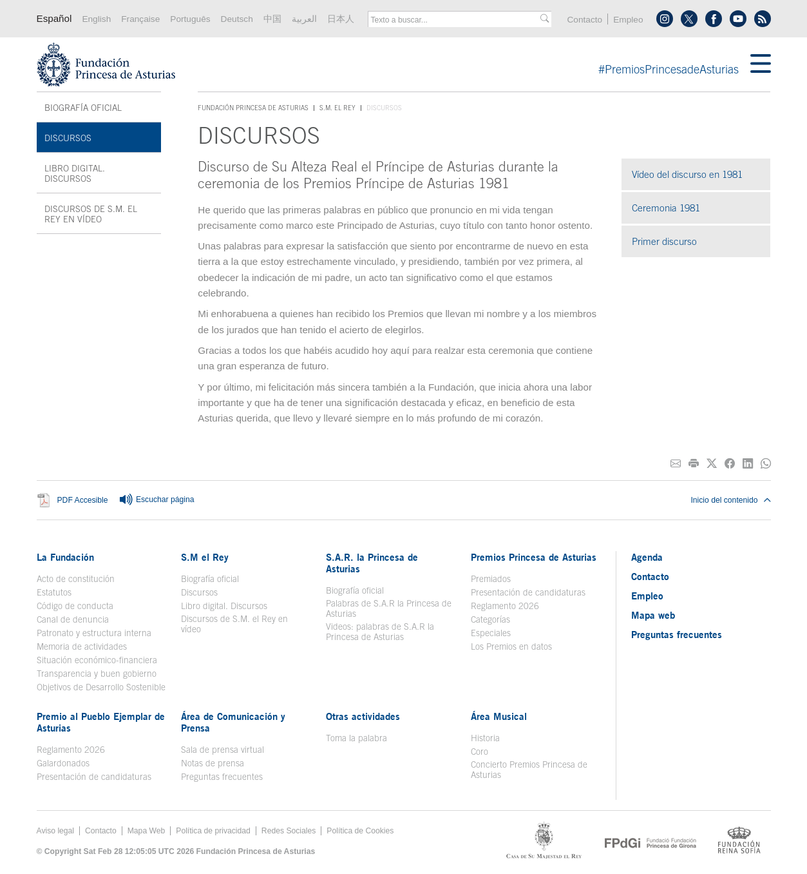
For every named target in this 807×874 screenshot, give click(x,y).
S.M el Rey (205, 557)
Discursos (67, 138)
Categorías (490, 619)
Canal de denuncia (73, 619)
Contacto (584, 19)
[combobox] (455, 19)
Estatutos (54, 592)
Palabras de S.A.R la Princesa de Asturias (388, 608)
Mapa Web (147, 830)
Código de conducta (75, 606)
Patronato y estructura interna (94, 633)
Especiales (491, 633)
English (96, 19)
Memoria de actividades (82, 646)
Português (190, 19)
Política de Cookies (360, 830)
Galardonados (63, 763)
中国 (272, 19)
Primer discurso (664, 241)
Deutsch (237, 19)
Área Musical (499, 716)
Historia (485, 738)
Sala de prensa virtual (222, 749)
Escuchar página (157, 500)
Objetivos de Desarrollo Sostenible (101, 687)
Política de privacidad (213, 830)
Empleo (628, 19)
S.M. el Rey (337, 108)
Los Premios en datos (511, 646)
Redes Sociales (288, 830)
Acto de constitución (76, 579)
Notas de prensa (212, 763)
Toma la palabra (356, 738)
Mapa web (653, 615)
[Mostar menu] (760, 64)
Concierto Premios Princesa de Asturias (529, 769)
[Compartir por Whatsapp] (766, 464)
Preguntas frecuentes (222, 777)
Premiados (491, 579)
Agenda (647, 557)
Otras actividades (363, 716)
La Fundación (65, 557)
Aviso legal (56, 830)
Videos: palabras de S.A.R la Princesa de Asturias (380, 631)
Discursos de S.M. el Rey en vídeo (90, 214)
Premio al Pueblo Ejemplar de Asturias (101, 721)
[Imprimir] (693, 464)
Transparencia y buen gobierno (97, 673)
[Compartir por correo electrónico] (675, 464)
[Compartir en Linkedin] (748, 464)
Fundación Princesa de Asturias (253, 108)
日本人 (340, 19)
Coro (479, 751)
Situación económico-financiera (97, 660)
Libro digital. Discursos (74, 173)
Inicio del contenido (730, 500)
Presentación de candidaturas (528, 592)
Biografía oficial (83, 107)
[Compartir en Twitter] (712, 464)
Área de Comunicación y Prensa (233, 721)
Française (140, 19)
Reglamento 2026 (505, 606)
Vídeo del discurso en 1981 (687, 174)
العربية (304, 19)
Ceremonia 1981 (666, 207)
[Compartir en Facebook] (730, 464)
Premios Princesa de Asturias (533, 557)
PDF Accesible (82, 500)
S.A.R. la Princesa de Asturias (372, 562)
